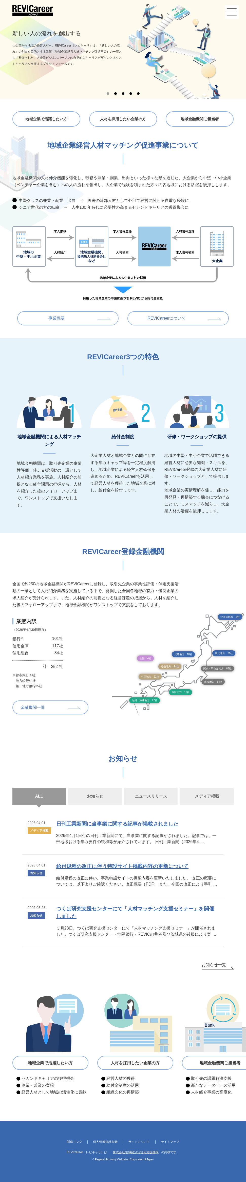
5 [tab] (138, 93)
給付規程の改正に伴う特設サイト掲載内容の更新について (122, 866)
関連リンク (74, 1142)
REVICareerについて (167, 318)
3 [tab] (123, 93)
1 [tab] (108, 93)
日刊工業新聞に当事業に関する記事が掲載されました (117, 824)
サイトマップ (170, 1142)
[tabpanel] (123, 49)
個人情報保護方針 (105, 1142)
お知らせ (36, 873)
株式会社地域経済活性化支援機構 (136, 1152)
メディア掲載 (39, 830)
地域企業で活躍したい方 (46, 119)
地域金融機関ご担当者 (200, 119)
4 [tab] (130, 93)
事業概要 (56, 318)
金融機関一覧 (33, 707)
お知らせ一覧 (214, 965)
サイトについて (139, 1142)
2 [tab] (115, 93)
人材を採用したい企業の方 (123, 119)
